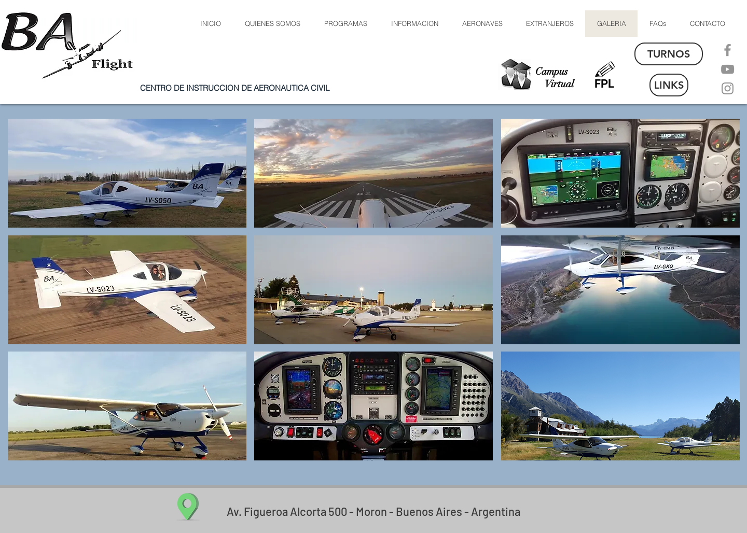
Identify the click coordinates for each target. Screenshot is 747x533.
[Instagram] (728, 88)
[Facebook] (728, 50)
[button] (482, 23)
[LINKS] (668, 85)
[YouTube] (728, 69)
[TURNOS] (668, 54)
